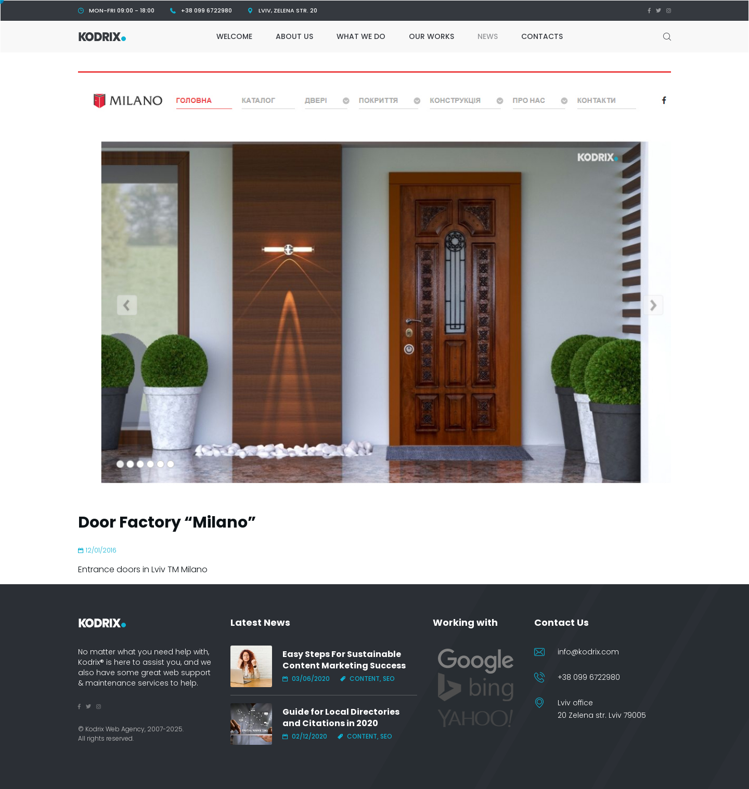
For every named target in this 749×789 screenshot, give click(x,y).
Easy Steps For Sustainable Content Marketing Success (344, 660)
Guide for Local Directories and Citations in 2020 (340, 717)
